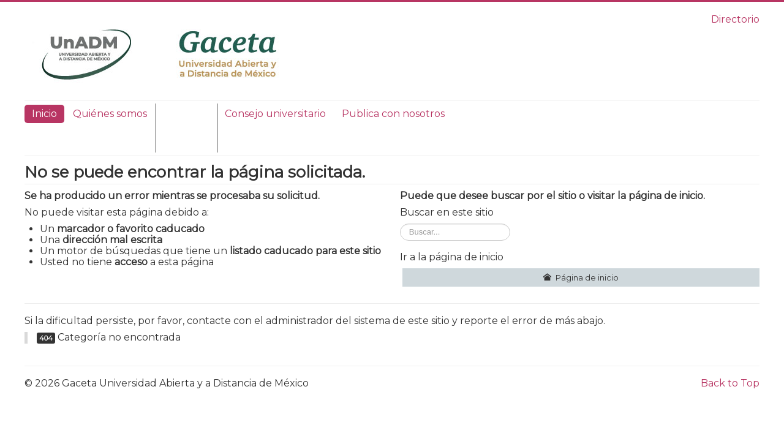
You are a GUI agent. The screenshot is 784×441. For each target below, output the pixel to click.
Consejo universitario (275, 113)
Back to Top (730, 383)
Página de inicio (581, 277)
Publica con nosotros (393, 113)
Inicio (44, 113)
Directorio (735, 19)
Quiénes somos (110, 113)
